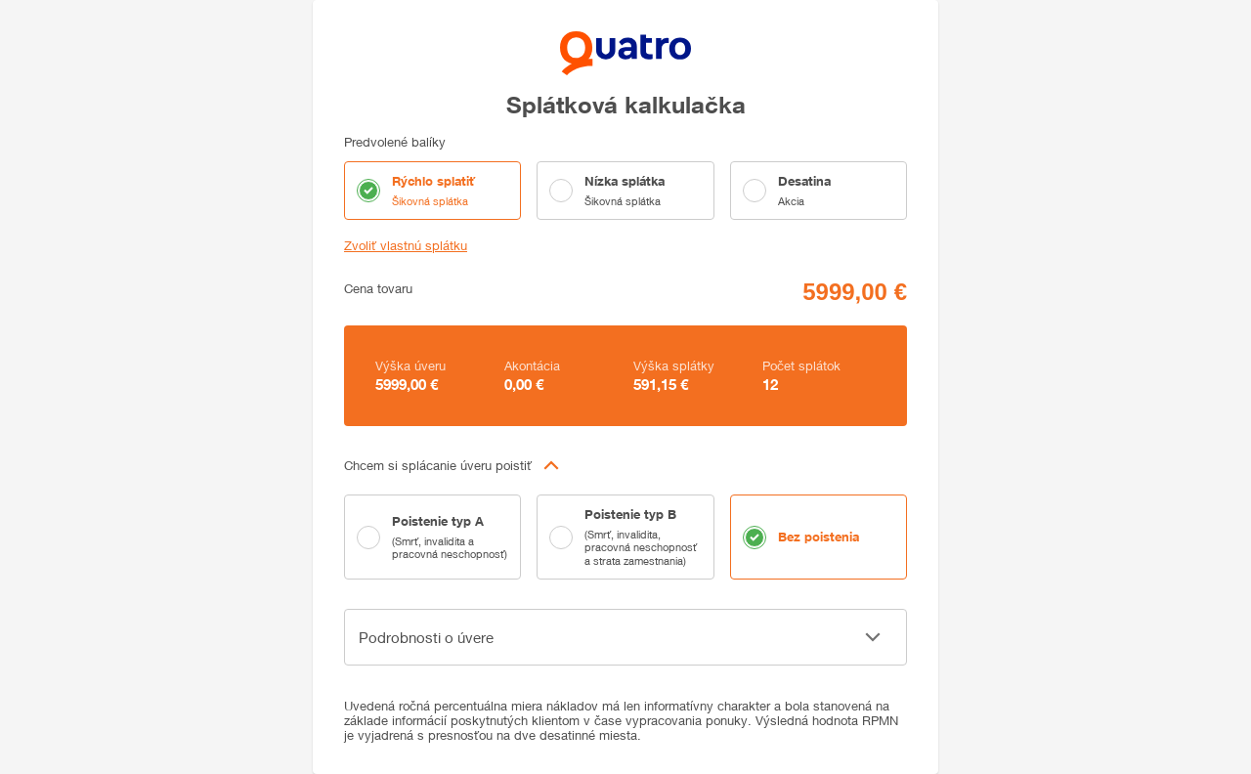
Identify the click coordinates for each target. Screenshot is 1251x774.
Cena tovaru (378, 288)
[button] (625, 465)
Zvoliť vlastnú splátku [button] (405, 245)
